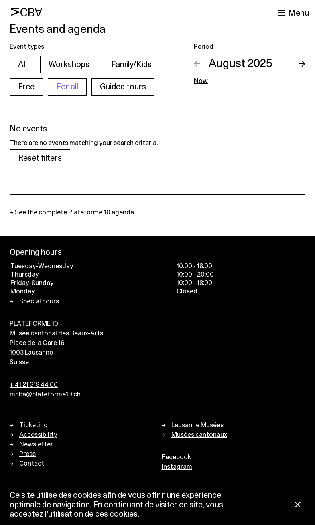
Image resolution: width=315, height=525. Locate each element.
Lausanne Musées (197, 425)
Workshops (69, 65)
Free (26, 87)
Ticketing (33, 425)
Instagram (177, 467)
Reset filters (40, 158)
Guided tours (123, 87)
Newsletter (36, 444)
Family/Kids (131, 65)
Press (27, 454)
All (22, 65)
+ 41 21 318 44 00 (34, 385)
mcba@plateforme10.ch (45, 394)
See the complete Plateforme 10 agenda (74, 212)
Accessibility (38, 435)
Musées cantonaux (199, 435)
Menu (298, 13)
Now (201, 81)
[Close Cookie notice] (297, 505)
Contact (31, 463)
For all (67, 87)
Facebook (176, 457)
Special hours (39, 301)
